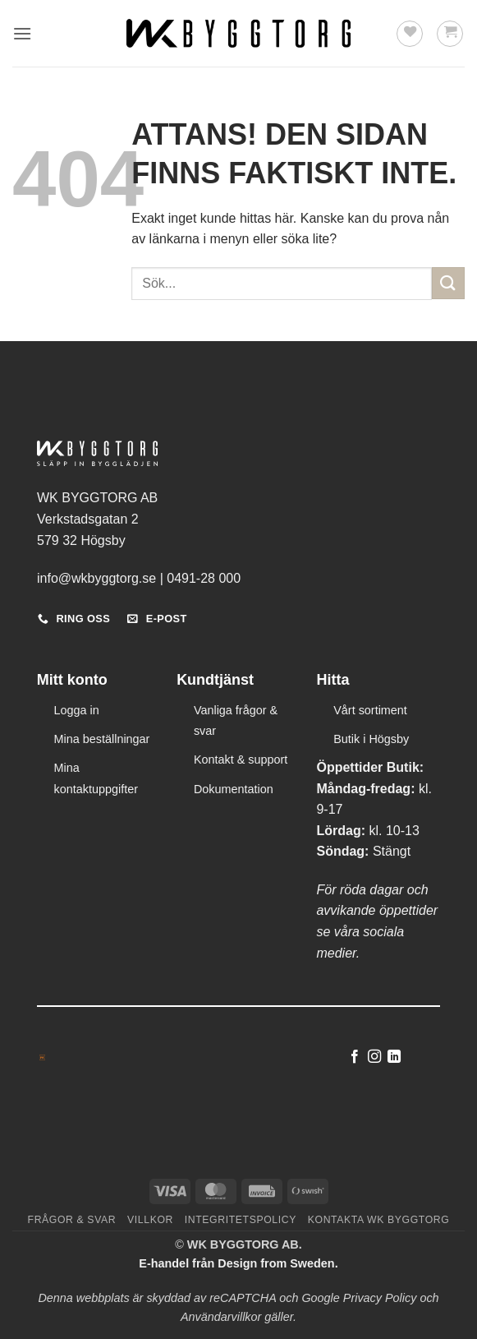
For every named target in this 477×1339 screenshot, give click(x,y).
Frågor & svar (72, 1220)
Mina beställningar (102, 739)
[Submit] (448, 283)
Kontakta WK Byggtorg (379, 1220)
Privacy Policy (380, 1297)
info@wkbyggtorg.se (96, 578)
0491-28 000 (204, 578)
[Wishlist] (410, 34)
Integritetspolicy (240, 1220)
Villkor (150, 1220)
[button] (22, 33)
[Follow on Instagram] (374, 1057)
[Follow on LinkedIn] (394, 1057)
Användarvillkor (221, 1316)
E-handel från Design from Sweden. (238, 1263)
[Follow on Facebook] (353, 1057)
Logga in (76, 710)
